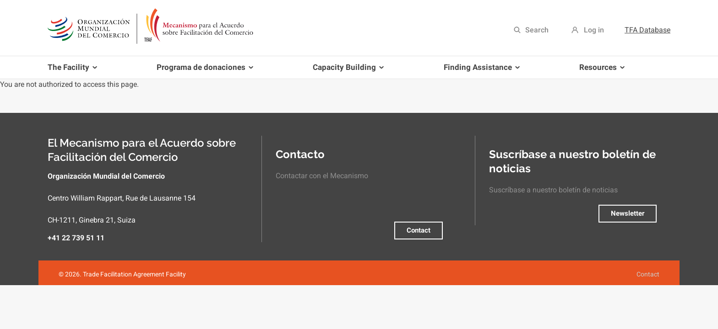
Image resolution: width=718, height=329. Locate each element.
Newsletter (627, 213)
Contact (418, 230)
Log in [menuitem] (594, 30)
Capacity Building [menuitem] (346, 71)
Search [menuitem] (537, 30)
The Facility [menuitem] (74, 71)
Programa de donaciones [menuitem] (203, 71)
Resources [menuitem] (600, 71)
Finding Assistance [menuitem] (480, 71)
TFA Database (647, 30)
